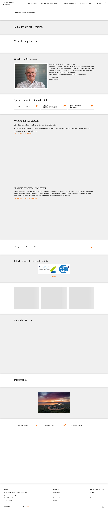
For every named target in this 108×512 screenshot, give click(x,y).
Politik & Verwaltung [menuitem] (68, 3)
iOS (91, 495)
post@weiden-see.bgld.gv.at (12, 495)
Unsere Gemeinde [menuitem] (85, 3)
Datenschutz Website (58, 497)
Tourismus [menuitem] (98, 3)
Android (92, 492)
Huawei (92, 497)
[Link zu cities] (103, 507)
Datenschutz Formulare (58, 495)
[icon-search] (105, 3)
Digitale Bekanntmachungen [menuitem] (48, 3)
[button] (9, 501)
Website (54, 306)
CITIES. (27, 507)
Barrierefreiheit (56, 492)
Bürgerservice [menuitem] (32, 3)
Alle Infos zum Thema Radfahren (23, 155)
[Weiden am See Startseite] (8, 3)
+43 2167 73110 (9, 497)
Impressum (55, 500)
